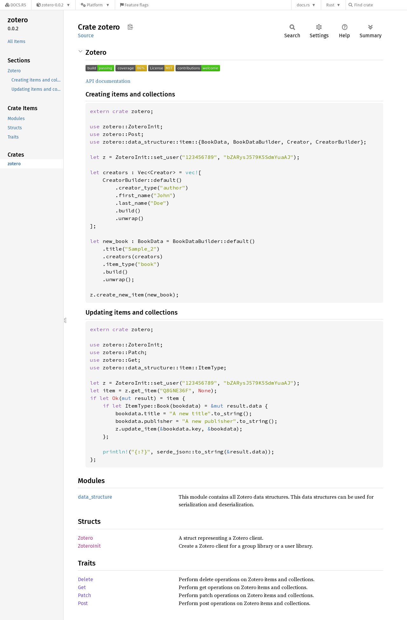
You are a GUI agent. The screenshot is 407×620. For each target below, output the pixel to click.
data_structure (95, 497)
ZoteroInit (89, 546)
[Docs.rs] (15, 5)
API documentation (108, 80)
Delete (85, 579)
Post (83, 603)
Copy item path (130, 26)
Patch (84, 595)
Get (82, 587)
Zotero (85, 538)
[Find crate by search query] (380, 5)
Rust (330, 5)
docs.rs (303, 5)
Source (86, 35)
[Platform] (95, 5)
